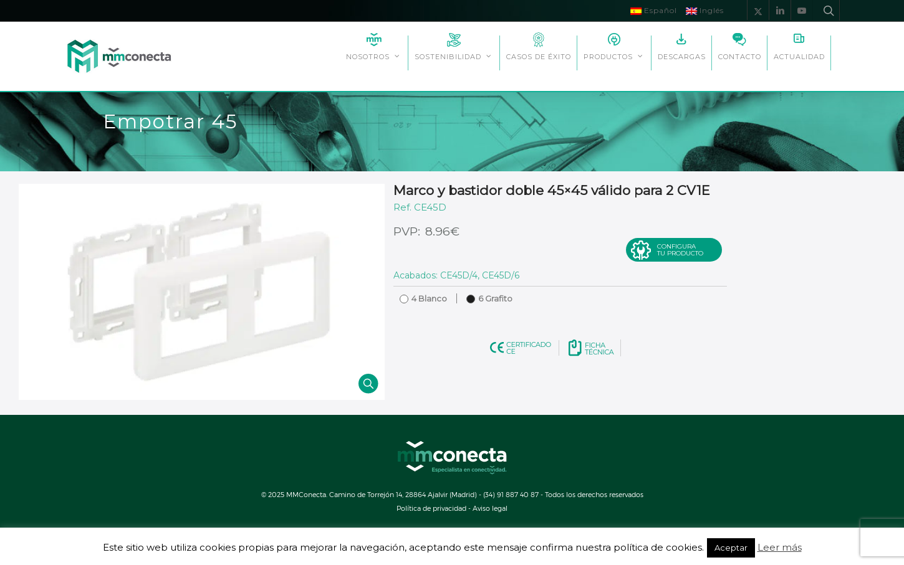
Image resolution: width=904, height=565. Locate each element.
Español (653, 10)
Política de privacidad (431, 508)
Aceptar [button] (731, 548)
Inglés (705, 10)
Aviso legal (490, 508)
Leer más (779, 547)
